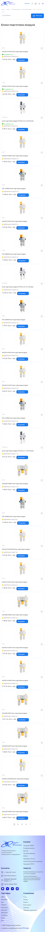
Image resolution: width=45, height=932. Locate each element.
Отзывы (25, 899)
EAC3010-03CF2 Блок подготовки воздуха (15, 647)
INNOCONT (4, 912)
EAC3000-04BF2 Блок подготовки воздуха (15, 615)
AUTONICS (4, 915)
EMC (2, 902)
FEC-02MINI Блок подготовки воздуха (13, 319)
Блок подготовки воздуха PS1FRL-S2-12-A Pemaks (17, 287)
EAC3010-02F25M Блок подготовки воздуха (15, 779)
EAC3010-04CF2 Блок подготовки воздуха (15, 51)
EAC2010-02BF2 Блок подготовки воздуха (15, 155)
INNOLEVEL (4, 907)
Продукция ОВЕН (28, 845)
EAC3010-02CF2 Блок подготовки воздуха (15, 86)
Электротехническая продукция (32, 861)
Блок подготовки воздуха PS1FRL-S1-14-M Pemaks (18, 451)
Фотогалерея (27, 905)
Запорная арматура (29, 853)
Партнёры (26, 907)
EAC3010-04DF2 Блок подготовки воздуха (15, 680)
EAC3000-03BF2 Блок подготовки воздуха (15, 483)
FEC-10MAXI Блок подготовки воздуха (14, 188)
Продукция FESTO (28, 864)
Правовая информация (30, 910)
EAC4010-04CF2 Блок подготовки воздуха (15, 385)
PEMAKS (3, 905)
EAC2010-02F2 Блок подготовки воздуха (14, 582)
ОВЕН (3, 897)
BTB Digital (25, 928)
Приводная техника (29, 858)
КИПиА (25, 856)
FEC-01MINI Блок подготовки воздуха (13, 418)
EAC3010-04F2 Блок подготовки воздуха (14, 352)
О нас (25, 897)
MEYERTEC (4, 899)
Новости (25, 902)
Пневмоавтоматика (29, 848)
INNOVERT (4, 910)
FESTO (3, 918)
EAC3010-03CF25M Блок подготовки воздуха (16, 549)
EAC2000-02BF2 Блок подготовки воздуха (15, 811)
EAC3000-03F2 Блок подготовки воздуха (14, 746)
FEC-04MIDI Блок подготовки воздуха (13, 516)
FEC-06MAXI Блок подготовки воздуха (14, 254)
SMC (2, 920)
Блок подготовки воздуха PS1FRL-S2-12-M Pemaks (18, 121)
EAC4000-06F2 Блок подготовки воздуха (14, 713)
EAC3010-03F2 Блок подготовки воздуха (14, 221)
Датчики (25, 851)
